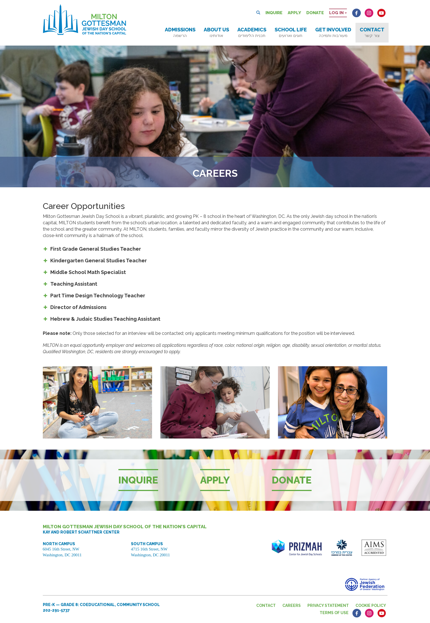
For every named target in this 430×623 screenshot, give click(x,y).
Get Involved (333, 32)
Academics (251, 32)
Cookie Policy (371, 605)
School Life (291, 32)
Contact (372, 32)
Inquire (273, 12)
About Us (216, 32)
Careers (291, 605)
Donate (315, 12)
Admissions (180, 32)
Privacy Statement (328, 605)
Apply (294, 12)
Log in (338, 12)
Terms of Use (334, 612)
